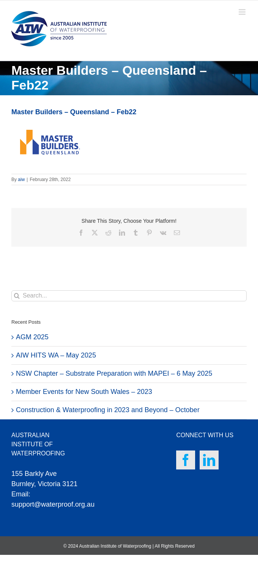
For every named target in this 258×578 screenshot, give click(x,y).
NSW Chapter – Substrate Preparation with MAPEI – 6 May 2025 (114, 373)
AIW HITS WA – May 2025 (56, 355)
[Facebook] (185, 459)
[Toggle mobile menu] (243, 12)
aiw (21, 179)
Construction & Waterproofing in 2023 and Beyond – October (108, 410)
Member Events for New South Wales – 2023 (84, 391)
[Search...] (129, 295)
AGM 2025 (32, 337)
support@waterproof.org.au (52, 504)
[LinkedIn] (209, 459)
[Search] (16, 295)
